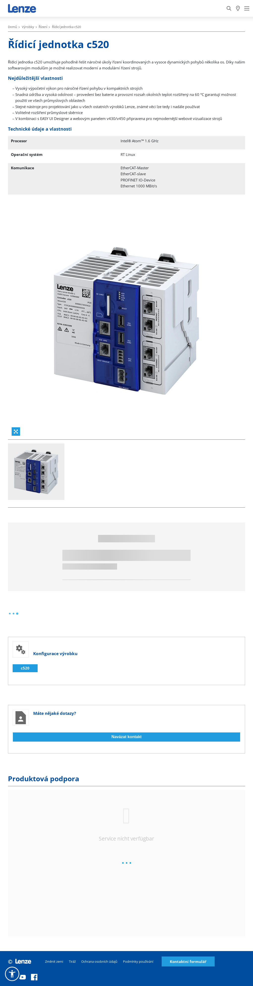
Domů (12, 27)
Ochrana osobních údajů (99, 961)
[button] (12, 974)
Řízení (43, 27)
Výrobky (28, 27)
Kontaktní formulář (188, 961)
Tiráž (72, 961)
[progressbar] (13, 613)
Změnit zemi (54, 961)
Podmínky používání (138, 961)
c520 (25, 668)
